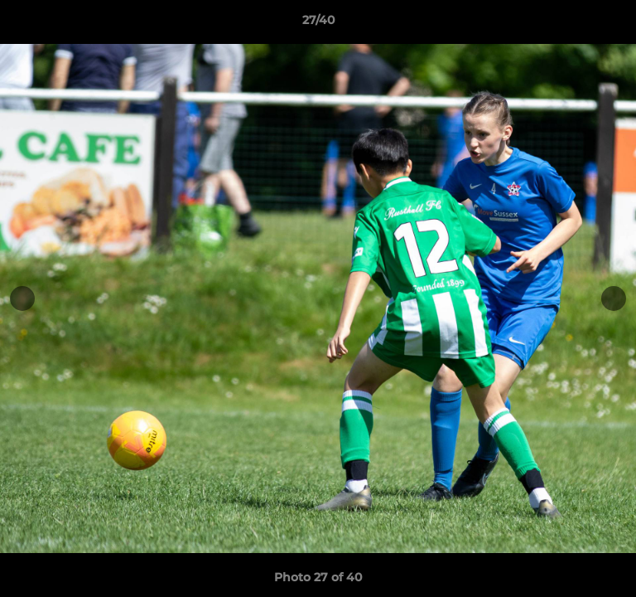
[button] (616, 24)
